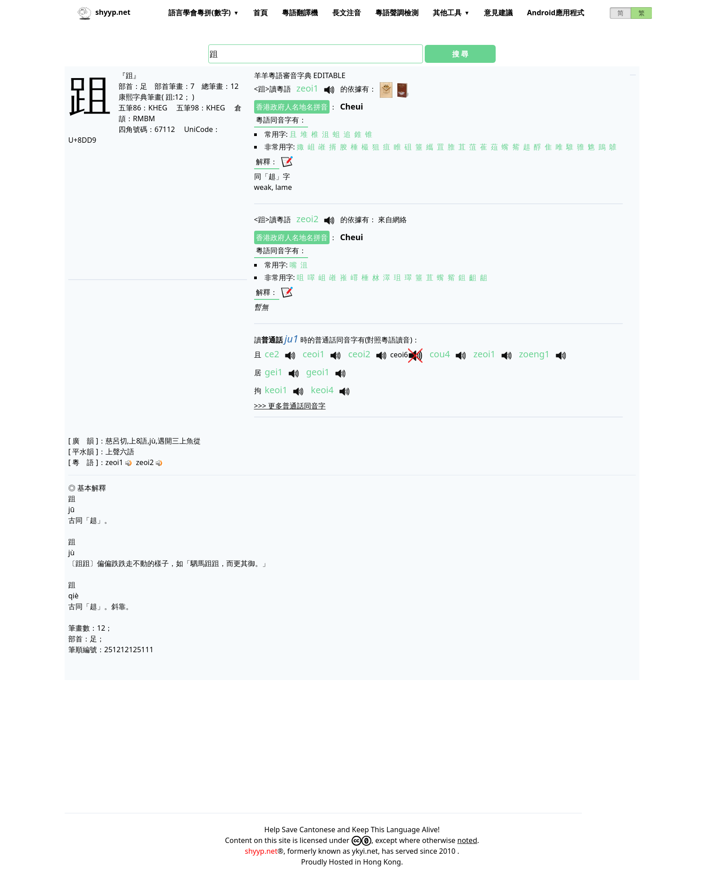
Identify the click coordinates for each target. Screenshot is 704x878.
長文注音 (346, 13)
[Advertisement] (155, 212)
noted (467, 840)
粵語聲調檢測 (396, 13)
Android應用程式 (555, 13)
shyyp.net (261, 851)
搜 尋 (460, 54)
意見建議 (498, 13)
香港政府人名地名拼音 (292, 107)
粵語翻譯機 (300, 13)
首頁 (260, 13)
